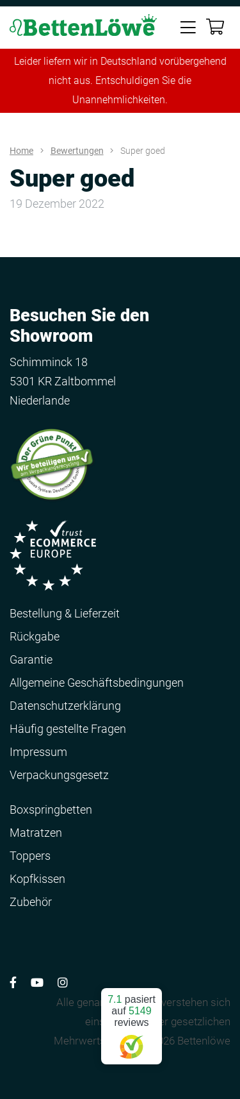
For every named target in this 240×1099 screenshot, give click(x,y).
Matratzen (36, 832)
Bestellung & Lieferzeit (65, 613)
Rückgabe (35, 636)
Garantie (31, 659)
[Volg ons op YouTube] (37, 982)
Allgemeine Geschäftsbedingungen (97, 682)
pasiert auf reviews (132, 1021)
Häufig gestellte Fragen (68, 728)
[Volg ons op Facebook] (13, 982)
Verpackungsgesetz (59, 775)
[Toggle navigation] (188, 26)
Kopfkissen (37, 878)
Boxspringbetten (51, 809)
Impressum (38, 752)
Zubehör (31, 902)
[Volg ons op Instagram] (63, 982)
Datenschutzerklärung (65, 705)
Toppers (30, 855)
